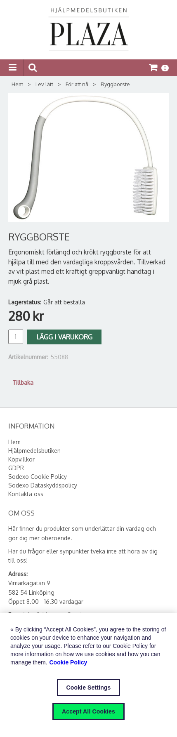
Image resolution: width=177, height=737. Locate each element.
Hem (17, 84)
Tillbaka (22, 382)
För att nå (77, 84)
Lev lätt (44, 84)
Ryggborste (115, 84)
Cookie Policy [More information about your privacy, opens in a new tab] (68, 662)
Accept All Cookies (88, 711)
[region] (88, 675)
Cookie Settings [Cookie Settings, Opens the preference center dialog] (88, 687)
